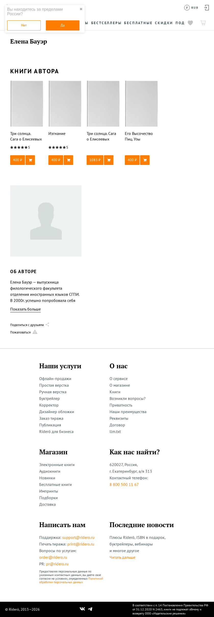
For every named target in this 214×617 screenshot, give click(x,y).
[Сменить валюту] (191, 7)
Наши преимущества (128, 411)
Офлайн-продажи (55, 378)
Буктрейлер (49, 398)
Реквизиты (119, 418)
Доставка (47, 504)
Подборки (48, 497)
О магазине (120, 385)
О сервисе (119, 378)
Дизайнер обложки (56, 411)
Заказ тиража (51, 418)
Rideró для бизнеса (56, 431)
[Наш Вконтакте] (82, 609)
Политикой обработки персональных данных (71, 580)
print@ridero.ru (80, 543)
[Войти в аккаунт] (206, 7)
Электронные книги (57, 464)
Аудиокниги (49, 471)
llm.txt (115, 431)
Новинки (47, 477)
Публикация (50, 424)
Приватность (121, 405)
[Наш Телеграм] (90, 609)
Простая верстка (54, 385)
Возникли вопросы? (127, 398)
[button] (26, 160)
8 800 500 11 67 (124, 484)
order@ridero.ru (53, 557)
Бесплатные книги (55, 484)
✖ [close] (81, 9)
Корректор (49, 405)
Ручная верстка (52, 391)
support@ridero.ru (78, 537)
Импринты (48, 491)
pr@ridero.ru (57, 563)
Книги (115, 391)
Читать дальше (122, 557)
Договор (117, 424)
